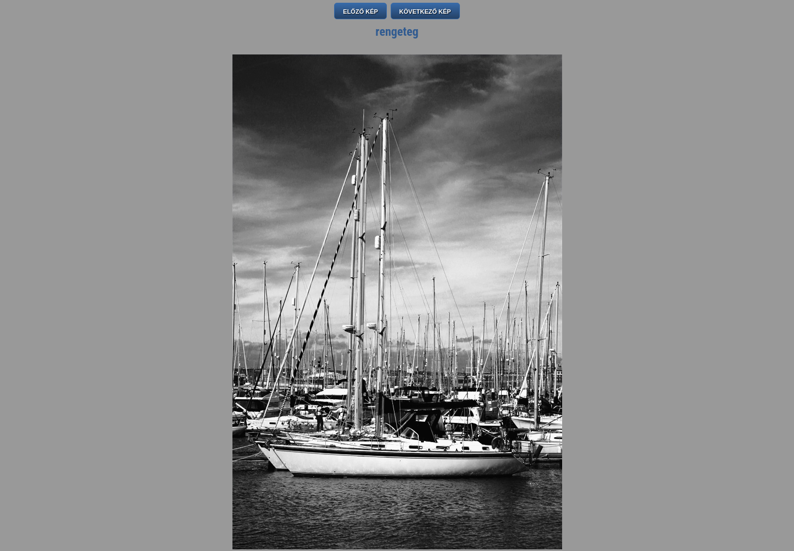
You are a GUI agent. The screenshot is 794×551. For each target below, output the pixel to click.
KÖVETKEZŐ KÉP (425, 11)
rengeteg (396, 31)
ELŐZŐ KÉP (360, 11)
